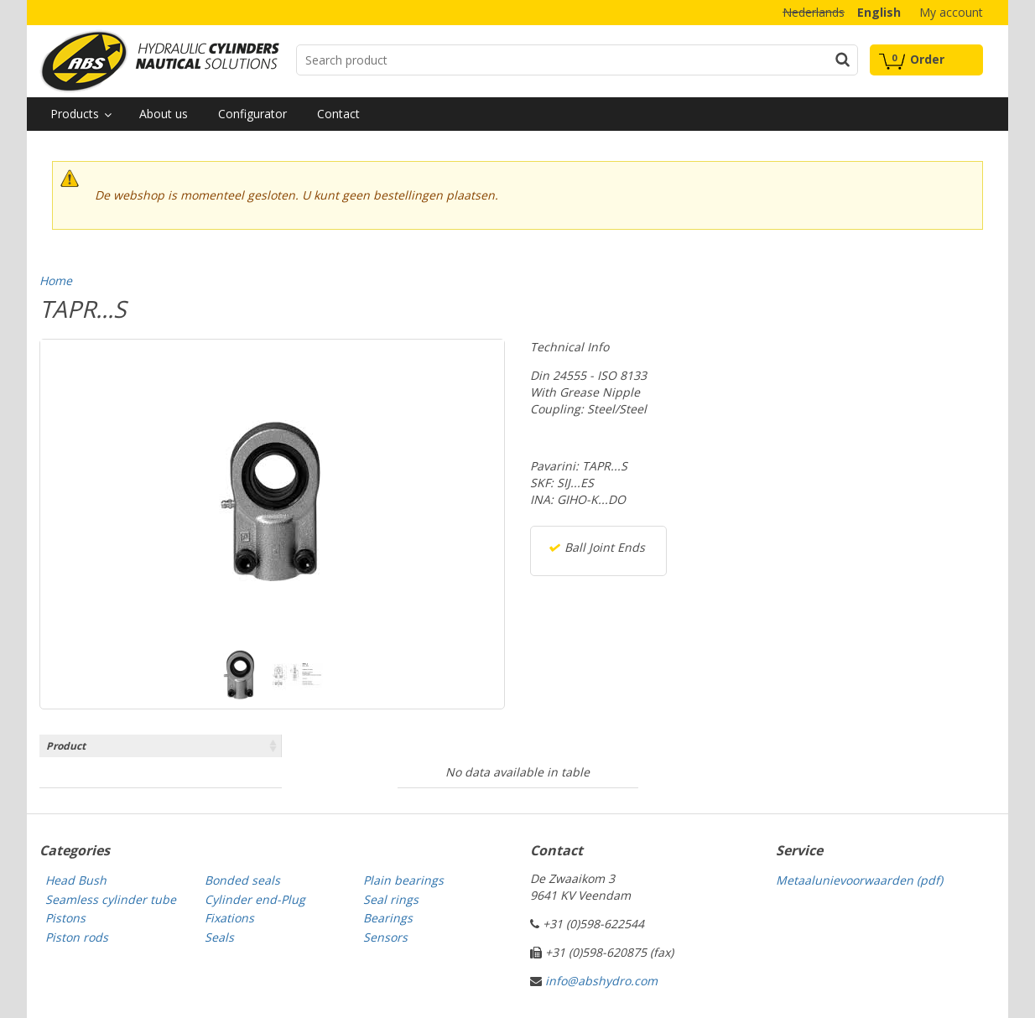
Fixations (229, 918)
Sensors (385, 937)
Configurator (252, 114)
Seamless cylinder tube (110, 899)
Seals (219, 937)
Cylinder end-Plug (255, 899)
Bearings (388, 918)
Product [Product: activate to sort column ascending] (66, 746)
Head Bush (76, 880)
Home (55, 280)
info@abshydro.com (601, 981)
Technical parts (159, 61)
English (879, 12)
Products (74, 114)
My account (951, 12)
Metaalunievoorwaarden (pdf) (859, 880)
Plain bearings (403, 880)
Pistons (65, 918)
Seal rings (391, 899)
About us (163, 114)
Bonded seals (242, 880)
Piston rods (76, 937)
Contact (338, 114)
